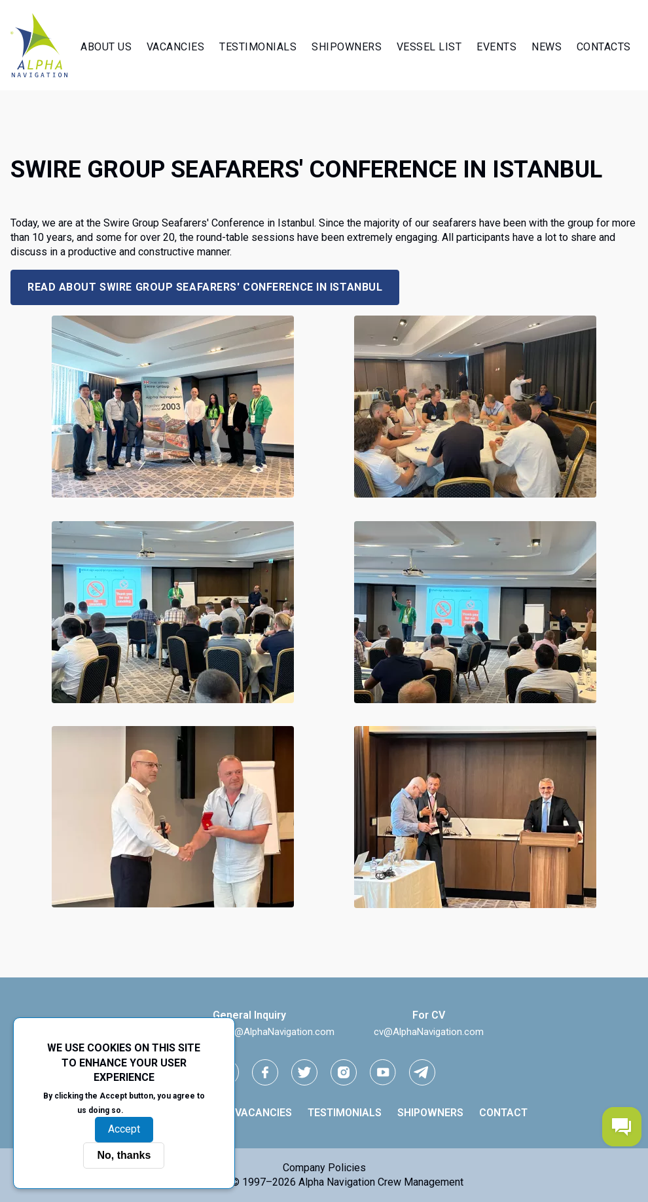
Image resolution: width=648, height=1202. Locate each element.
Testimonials (258, 47)
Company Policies (324, 1167)
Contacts (604, 47)
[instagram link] (344, 1072)
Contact (503, 1112)
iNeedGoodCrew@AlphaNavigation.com (249, 1032)
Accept (124, 1129)
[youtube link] (383, 1072)
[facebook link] (265, 1072)
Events (496, 47)
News (546, 47)
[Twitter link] (304, 1072)
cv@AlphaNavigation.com (429, 1032)
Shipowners (347, 47)
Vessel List (429, 47)
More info (148, 1110)
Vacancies (176, 47)
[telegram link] (422, 1072)
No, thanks (124, 1155)
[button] (173, 494)
